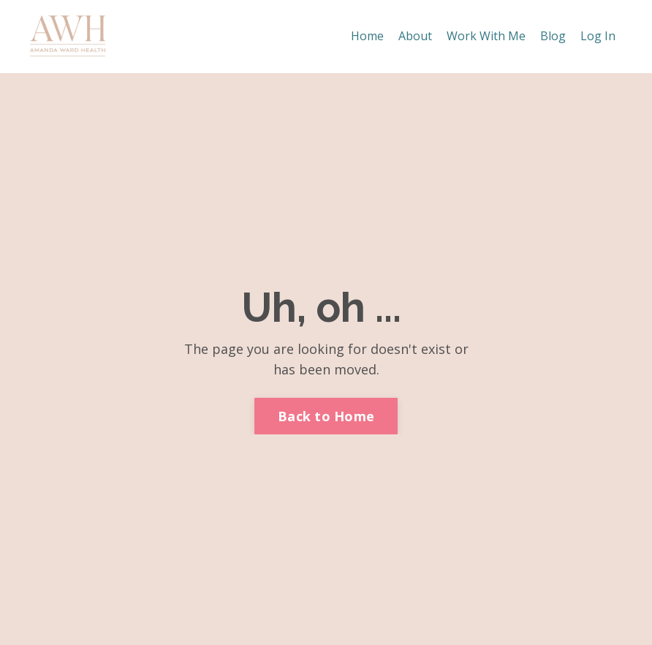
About (415, 36)
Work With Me (486, 36)
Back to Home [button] (326, 416)
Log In (597, 36)
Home (367, 36)
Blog (553, 36)
